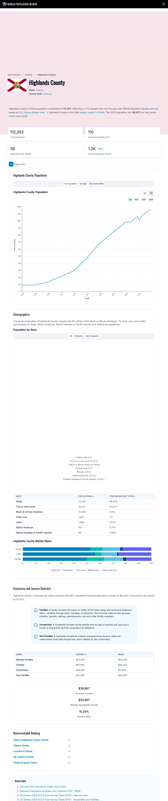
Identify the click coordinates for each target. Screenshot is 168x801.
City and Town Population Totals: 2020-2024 (43, 786)
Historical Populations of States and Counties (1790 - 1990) (50, 791)
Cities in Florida (41, 745)
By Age (83, 183)
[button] (163, 4)
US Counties (14, 74)
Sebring (48, 93)
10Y (137, 199)
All (130, 199)
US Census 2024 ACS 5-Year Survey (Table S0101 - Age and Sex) (54, 795)
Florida (29, 74)
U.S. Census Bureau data (32, 112)
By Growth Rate (96, 183)
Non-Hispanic (92, 336)
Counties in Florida (41, 751)
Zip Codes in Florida (41, 757)
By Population (71, 183)
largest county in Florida (92, 112)
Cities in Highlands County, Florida (41, 740)
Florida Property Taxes (41, 762)
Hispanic (79, 336)
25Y (144, 199)
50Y (151, 199)
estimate (154, 108)
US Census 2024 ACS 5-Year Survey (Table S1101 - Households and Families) (60, 799)
